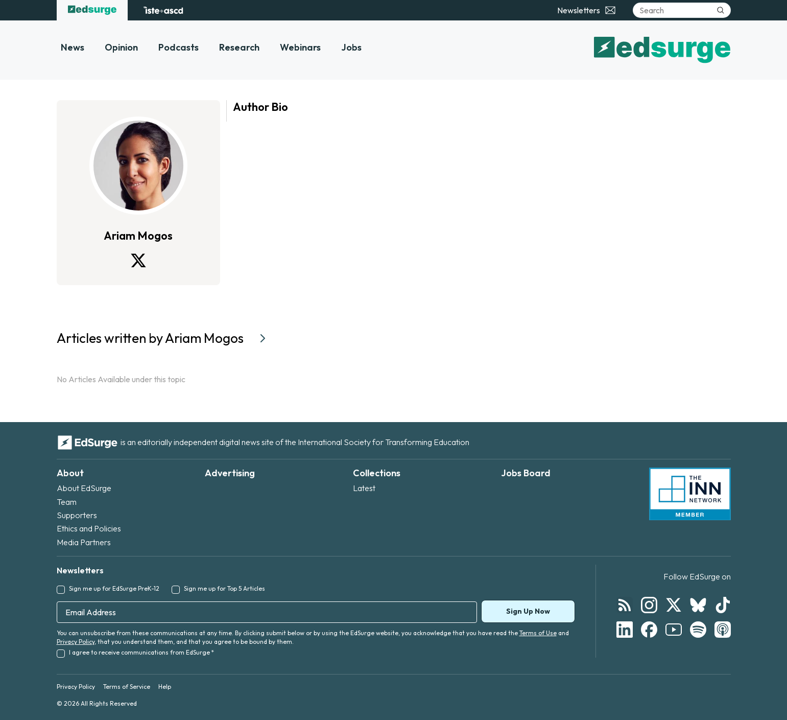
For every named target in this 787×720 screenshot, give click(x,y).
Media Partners (84, 542)
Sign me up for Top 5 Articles (224, 588)
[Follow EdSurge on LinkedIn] (624, 629)
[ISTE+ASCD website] (163, 10)
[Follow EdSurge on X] (673, 605)
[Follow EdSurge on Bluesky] (698, 605)
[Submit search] (720, 10)
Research (239, 47)
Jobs (351, 47)
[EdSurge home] (92, 10)
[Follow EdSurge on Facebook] (649, 629)
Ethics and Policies (89, 528)
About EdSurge (84, 488)
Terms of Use (538, 633)
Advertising (230, 473)
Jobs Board (526, 473)
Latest (364, 488)
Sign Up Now (528, 611)
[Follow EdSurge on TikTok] (722, 605)
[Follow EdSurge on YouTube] (673, 629)
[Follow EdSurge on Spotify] (698, 629)
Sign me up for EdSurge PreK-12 (114, 588)
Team (67, 502)
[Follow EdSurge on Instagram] (649, 605)
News (72, 47)
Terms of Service (126, 686)
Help (164, 686)
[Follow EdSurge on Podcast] (722, 629)
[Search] (682, 10)
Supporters (77, 515)
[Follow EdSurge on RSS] (624, 605)
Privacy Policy (75, 641)
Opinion (121, 47)
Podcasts (178, 47)
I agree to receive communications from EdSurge (141, 652)
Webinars (300, 47)
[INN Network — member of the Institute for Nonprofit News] (690, 494)
